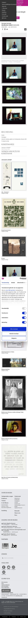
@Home (4, 18)
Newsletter (7, 590)
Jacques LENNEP (5, 148)
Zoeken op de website (3, 558)
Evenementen (4, 504)
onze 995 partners (10, 290)
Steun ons (17, 513)
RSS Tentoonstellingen (5, 584)
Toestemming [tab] (5, 282)
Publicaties (17, 499)
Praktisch (4, 2)
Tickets (3, 500)
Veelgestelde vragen (7, 496)
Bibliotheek (17, 498)
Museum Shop (4, 506)
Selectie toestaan (14, 333)
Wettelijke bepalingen (8, 610)
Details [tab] (13, 282)
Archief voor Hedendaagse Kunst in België (20, 505)
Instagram (13, 569)
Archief (16, 502)
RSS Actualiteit (4, 586)
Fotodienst (17, 501)
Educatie (4, 14)
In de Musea (4, 502)
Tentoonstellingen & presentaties (8, 4)
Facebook (4, 569)
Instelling (4, 12)
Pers (16, 515)
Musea (3, 10)
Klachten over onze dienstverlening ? (11, 606)
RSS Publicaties (5, 587)
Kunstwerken (25, 29)
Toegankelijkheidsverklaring (9, 608)
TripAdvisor (3, 574)
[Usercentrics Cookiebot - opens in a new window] (20, 279)
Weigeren (14, 338)
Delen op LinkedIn (5, 29)
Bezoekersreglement (6, 507)
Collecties (4, 8)
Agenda (4, 6)
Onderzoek (5, 16)
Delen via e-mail (7, 29)
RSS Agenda (4, 582)
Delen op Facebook (2, 29)
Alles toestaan (14, 329)
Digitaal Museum (18, 507)
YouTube (8, 569)
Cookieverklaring (7, 612)
